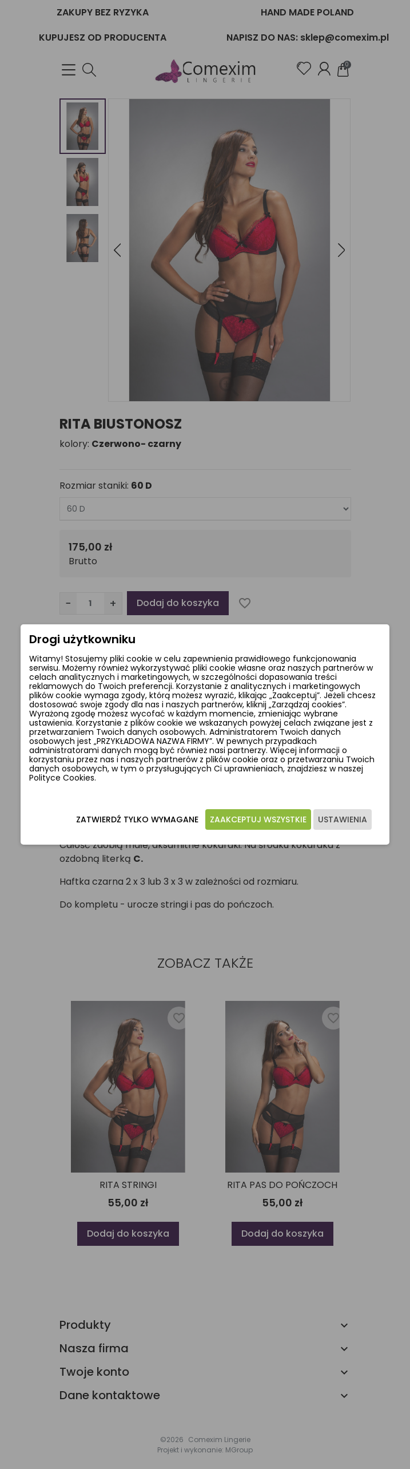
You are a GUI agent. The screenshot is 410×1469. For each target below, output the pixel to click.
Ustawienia (342, 819)
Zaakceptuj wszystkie (258, 819)
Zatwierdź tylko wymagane (137, 819)
